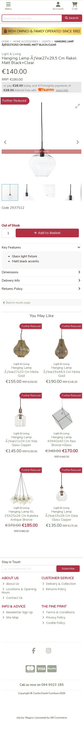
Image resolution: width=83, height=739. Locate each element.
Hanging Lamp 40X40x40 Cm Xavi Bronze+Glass (61, 441)
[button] (77, 106)
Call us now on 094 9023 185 (42, 685)
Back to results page (18, 302)
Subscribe (68, 568)
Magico (29, 717)
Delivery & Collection (59, 584)
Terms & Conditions (58, 612)
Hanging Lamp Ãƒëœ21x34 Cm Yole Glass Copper (21, 441)
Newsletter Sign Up (17, 612)
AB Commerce (58, 717)
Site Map (10, 617)
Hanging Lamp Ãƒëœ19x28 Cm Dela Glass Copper (61, 515)
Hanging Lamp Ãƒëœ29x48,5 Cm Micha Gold (61, 371)
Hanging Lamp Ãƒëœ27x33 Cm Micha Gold (21, 371)
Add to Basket (47, 232)
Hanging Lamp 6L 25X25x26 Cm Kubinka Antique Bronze (21, 515)
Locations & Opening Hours (19, 591)
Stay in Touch (11, 562)
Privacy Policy (53, 617)
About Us (10, 584)
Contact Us (12, 598)
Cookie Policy (53, 623)
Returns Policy (54, 589)
